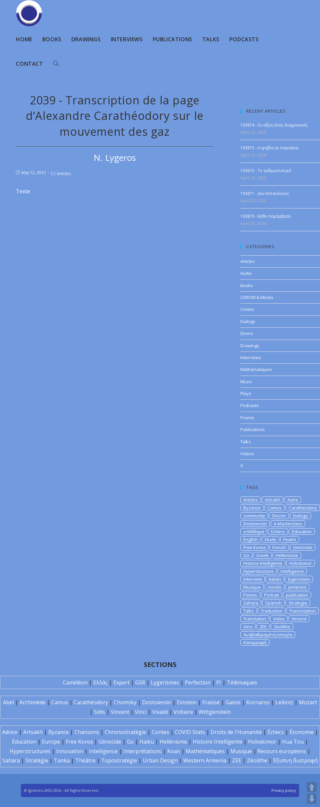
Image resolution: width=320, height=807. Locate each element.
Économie (302, 732)
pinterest (297, 587)
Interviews (250, 357)
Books (246, 285)
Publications (252, 429)
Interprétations (142, 751)
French (279, 547)
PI (218, 682)
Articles (64, 173)
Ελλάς (100, 682)
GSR (140, 682)
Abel (8, 702)
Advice (10, 732)
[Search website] (55, 64)
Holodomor (300, 563)
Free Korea (254, 547)
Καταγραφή (254, 642)
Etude (270, 539)
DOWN (312, 799)
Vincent (299, 619)
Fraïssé (211, 702)
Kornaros (258, 702)
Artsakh (272, 500)
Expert (121, 682)
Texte (23, 191)
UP (312, 787)
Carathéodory (91, 702)
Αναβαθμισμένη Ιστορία (267, 635)
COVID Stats (190, 732)
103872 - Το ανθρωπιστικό (265, 170)
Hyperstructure (258, 571)
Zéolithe (257, 760)
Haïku (147, 741)
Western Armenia (204, 760)
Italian (275, 579)
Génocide (110, 741)
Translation (254, 619)
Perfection (198, 682)
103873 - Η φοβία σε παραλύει (269, 148)
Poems (247, 418)
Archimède (33, 702)
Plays (245, 393)
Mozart (308, 702)
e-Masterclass (288, 524)
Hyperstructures (30, 751)
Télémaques (242, 682)
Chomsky (125, 702)
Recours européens (282, 751)
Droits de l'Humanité (236, 732)
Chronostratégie (125, 732)
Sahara (250, 603)
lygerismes (299, 579)
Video (279, 619)
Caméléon (75, 682)
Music (246, 382)
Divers (246, 333)
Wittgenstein (215, 711)
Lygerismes (165, 682)
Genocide (302, 547)
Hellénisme (173, 741)
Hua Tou (293, 741)
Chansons (86, 732)
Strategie (298, 603)
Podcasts (249, 405)
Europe (51, 741)
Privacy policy (283, 790)
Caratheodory (303, 508)
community (254, 516)
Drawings (249, 345)
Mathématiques (205, 751)
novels (274, 587)
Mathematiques (256, 369)
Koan (173, 751)
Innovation (69, 751)
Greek (262, 555)
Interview (252, 579)
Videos (247, 454)
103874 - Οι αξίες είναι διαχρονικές (274, 125)
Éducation (24, 741)
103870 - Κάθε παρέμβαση (265, 216)
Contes (247, 309)
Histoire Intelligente (262, 563)
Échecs (275, 732)
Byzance (251, 508)
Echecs (278, 531)
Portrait (271, 595)
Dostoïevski (156, 702)
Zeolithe (282, 627)
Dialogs (247, 321)
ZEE (263, 627)
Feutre (289, 539)
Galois (233, 702)
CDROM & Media (256, 297)
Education (302, 531)
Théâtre (85, 760)
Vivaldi (160, 711)
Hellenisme (287, 555)
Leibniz (284, 702)
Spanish (273, 603)
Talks (245, 442)
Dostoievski (255, 524)
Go (246, 555)
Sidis (99, 711)
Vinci (248, 627)
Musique (252, 587)
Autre (292, 500)
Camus (274, 508)
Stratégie (36, 760)
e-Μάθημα (253, 531)
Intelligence (292, 571)
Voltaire (183, 711)
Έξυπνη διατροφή (295, 760)
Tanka (62, 760)
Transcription (302, 611)
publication (297, 595)
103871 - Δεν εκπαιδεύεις (264, 193)
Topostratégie (119, 760)
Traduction (271, 611)
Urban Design (160, 760)
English (250, 539)
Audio (246, 273)
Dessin (279, 516)
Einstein (187, 702)
